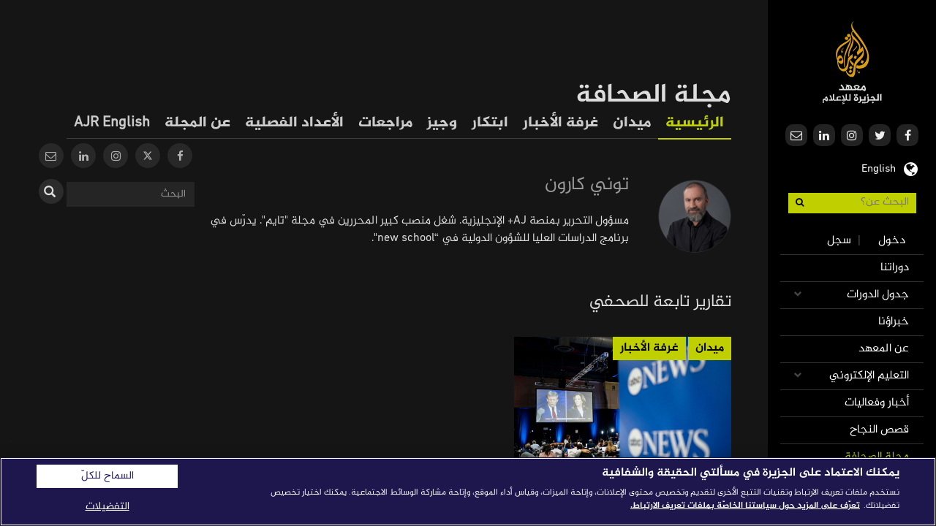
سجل (839, 241)
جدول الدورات (878, 295)
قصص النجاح (879, 430)
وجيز (442, 123)
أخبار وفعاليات (877, 403)
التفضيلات (107, 507)
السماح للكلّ (107, 476)
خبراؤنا (893, 322)
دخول (891, 241)
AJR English (112, 123)
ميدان (632, 123)
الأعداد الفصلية (294, 123)
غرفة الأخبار (560, 123)
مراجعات (385, 123)
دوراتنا (894, 268)
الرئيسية (694, 123)
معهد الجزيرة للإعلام (852, 62)
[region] (468, 491)
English (878, 167)
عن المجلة (197, 123)
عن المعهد (883, 349)
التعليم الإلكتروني (869, 376)
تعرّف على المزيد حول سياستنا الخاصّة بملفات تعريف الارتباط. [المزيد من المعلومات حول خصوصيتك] (745, 505)
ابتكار (490, 123)
